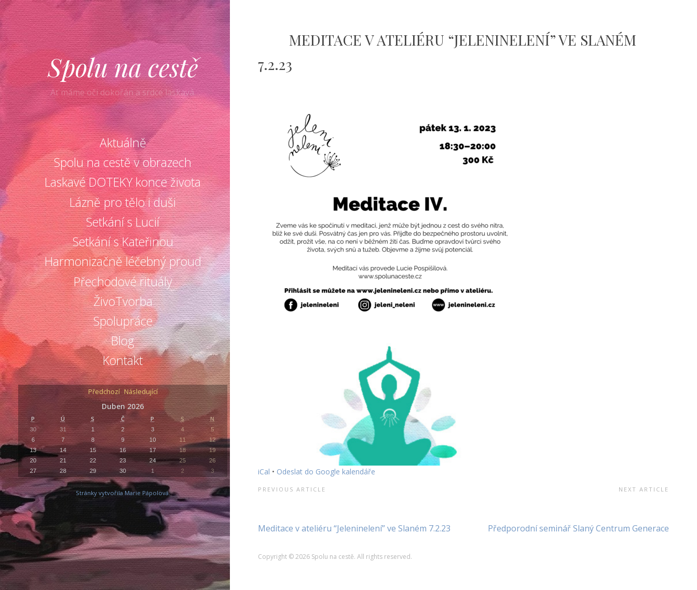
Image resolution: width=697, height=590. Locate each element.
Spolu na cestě (123, 66)
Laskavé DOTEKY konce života (123, 182)
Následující (141, 392)
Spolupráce (123, 321)
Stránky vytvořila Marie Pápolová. (123, 493)
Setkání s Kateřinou (123, 241)
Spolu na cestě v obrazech (123, 162)
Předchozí (104, 392)
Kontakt (123, 360)
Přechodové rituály (123, 281)
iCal (264, 471)
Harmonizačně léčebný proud (123, 261)
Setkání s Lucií (122, 222)
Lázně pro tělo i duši (123, 202)
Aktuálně (123, 142)
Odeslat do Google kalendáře (326, 471)
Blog (122, 340)
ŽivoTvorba (123, 301)
